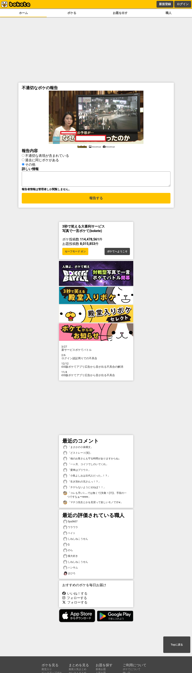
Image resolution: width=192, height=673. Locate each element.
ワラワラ (70, 529)
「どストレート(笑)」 (77, 454)
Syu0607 (70, 523)
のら (68, 552)
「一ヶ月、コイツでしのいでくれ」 (85, 466)
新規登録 (165, 4)
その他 (30, 164)
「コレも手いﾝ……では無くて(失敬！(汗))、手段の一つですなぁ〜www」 (95, 496)
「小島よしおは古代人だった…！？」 (86, 477)
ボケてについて (131, 669)
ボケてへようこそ (117, 252)
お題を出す (120, 13)
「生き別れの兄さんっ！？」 (82, 483)
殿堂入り (47, 669)
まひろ (69, 575)
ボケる (71, 13)
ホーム (23, 13)
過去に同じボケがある (42, 159)
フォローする (74, 599)
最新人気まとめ (77, 669)
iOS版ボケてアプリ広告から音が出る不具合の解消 (96, 366)
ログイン (183, 4)
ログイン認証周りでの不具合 (96, 358)
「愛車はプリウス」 (77, 471)
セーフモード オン (75, 252)
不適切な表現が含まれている (47, 155)
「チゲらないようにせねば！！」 (84, 489)
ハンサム (70, 569)
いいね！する (75, 595)
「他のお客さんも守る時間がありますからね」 (92, 460)
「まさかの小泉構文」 (78, 448)
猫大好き (70, 557)
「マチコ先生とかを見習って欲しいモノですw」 (93, 504)
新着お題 (101, 669)
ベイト (69, 534)
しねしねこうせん (75, 540)
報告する (96, 200)
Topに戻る (177, 645)
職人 (169, 13)
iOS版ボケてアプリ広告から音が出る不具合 (96, 375)
